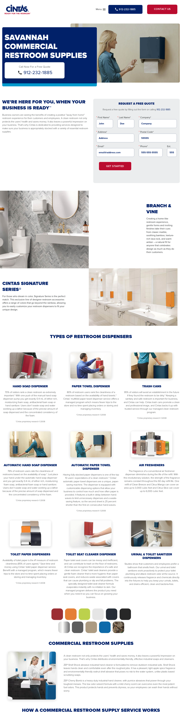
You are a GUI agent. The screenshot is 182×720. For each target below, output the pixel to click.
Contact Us (161, 10)
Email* (101, 147)
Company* (145, 118)
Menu (97, 10)
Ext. (169, 147)
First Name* (104, 118)
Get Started (115, 167)
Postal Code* (147, 132)
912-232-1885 (37, 73)
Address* (102, 132)
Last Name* (125, 118)
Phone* (144, 147)
